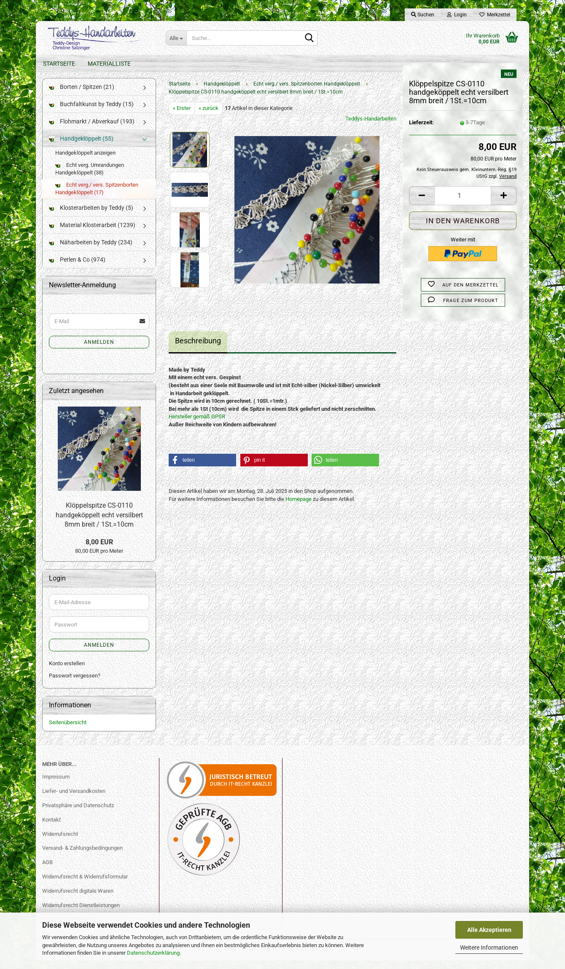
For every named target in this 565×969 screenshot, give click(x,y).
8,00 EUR (99, 550)
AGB (47, 870)
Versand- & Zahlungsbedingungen (82, 856)
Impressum (56, 785)
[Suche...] (176, 38)
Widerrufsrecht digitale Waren (77, 899)
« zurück (208, 116)
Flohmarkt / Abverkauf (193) (92, 129)
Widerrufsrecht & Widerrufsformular (85, 885)
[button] (421, 204)
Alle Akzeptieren (489, 929)
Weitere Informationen (489, 947)
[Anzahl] (462, 204)
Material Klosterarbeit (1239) (92, 233)
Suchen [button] (422, 15)
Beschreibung (198, 349)
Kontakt (51, 827)
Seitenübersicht (67, 731)
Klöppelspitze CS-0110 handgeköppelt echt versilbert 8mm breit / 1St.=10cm (99, 523)
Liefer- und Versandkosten (73, 799)
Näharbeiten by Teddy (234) (90, 250)
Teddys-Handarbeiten (370, 127)
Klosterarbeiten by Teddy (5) (91, 216)
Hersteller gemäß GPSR (197, 425)
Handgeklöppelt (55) (81, 147)
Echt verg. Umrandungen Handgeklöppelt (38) (89, 177)
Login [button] (457, 15)
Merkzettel (494, 15)
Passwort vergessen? (74, 684)
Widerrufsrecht (60, 842)
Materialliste (109, 63)
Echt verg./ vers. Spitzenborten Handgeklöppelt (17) (96, 197)
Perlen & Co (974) (77, 268)
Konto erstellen (67, 672)
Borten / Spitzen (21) (81, 95)
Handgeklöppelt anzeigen (85, 161)
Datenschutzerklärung (153, 953)
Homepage (298, 507)
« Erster (182, 116)
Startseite (59, 63)
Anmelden (99, 350)
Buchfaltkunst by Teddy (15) (91, 112)
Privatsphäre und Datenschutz (78, 814)
